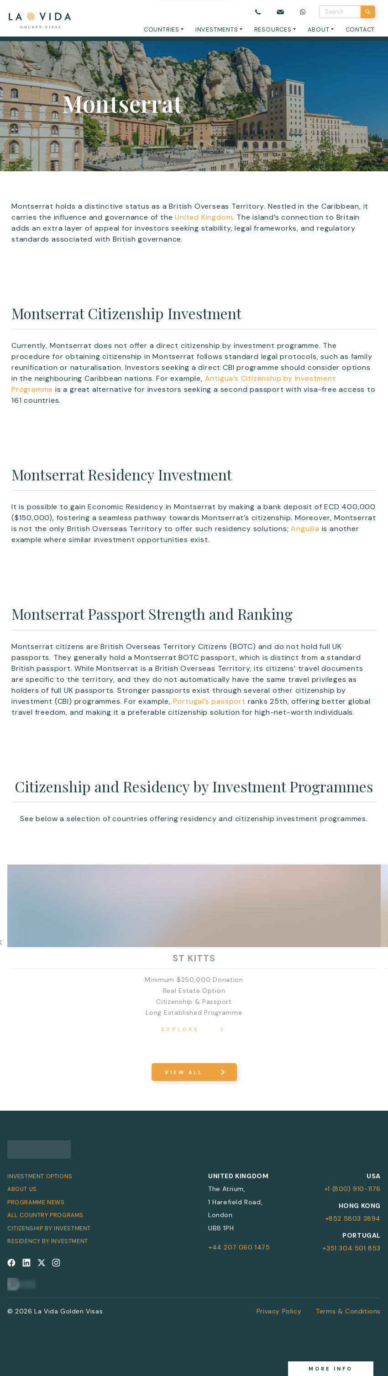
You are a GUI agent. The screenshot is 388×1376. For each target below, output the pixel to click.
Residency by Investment (47, 1241)
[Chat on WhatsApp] (303, 12)
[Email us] (280, 12)
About (319, 29)
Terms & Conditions (348, 1311)
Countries (161, 29)
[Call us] (258, 12)
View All (184, 1072)
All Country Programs (45, 1215)
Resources (273, 29)
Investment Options (40, 1176)
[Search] (368, 11)
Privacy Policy (279, 1311)
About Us (22, 1189)
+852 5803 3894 (353, 1218)
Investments (216, 29)
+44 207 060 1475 (239, 1247)
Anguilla (305, 528)
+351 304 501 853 (351, 1248)
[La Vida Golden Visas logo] (39, 18)
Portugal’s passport (209, 701)
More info (331, 1368)
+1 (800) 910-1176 (352, 1189)
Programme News (35, 1202)
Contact (360, 29)
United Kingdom (203, 217)
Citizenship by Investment (49, 1228)
